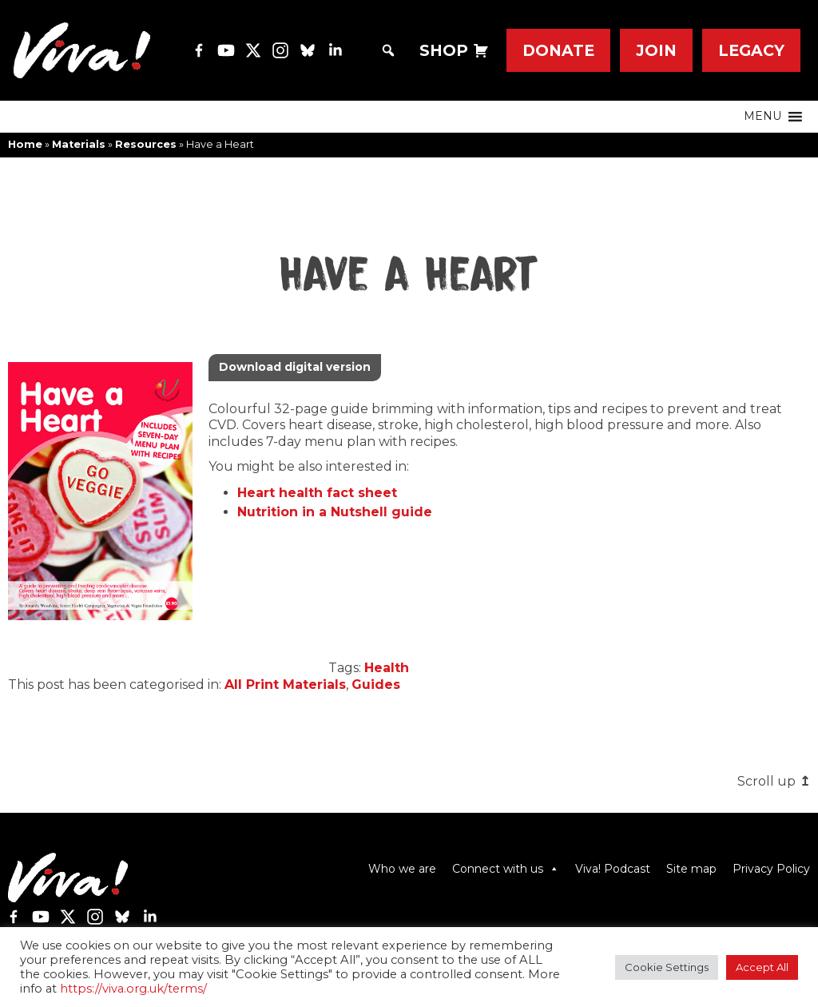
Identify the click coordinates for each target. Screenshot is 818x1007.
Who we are (402, 869)
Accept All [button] (762, 967)
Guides (375, 684)
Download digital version (295, 367)
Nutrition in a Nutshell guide (334, 511)
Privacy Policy (771, 869)
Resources (146, 144)
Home (25, 144)
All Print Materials (285, 684)
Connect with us (505, 869)
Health (386, 667)
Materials (78, 144)
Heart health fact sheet (317, 492)
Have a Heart (409, 275)
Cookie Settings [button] (667, 967)
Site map (691, 869)
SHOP (443, 50)
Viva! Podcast (612, 869)
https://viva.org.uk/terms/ (133, 988)
